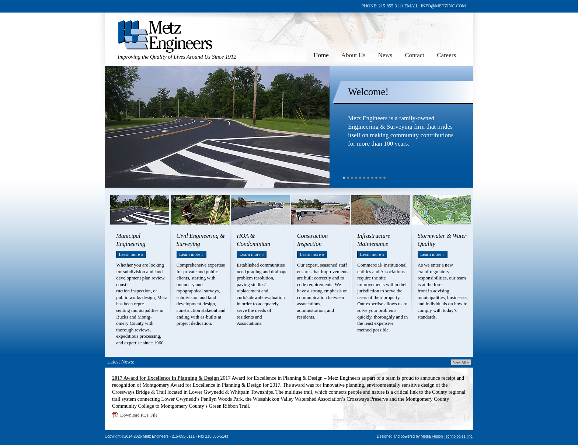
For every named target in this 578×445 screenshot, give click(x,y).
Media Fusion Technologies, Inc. (447, 436)
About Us (353, 55)
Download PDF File (138, 415)
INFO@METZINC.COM (443, 5)
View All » (461, 362)
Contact (414, 55)
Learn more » (131, 254)
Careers (446, 55)
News (385, 55)
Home (321, 55)
